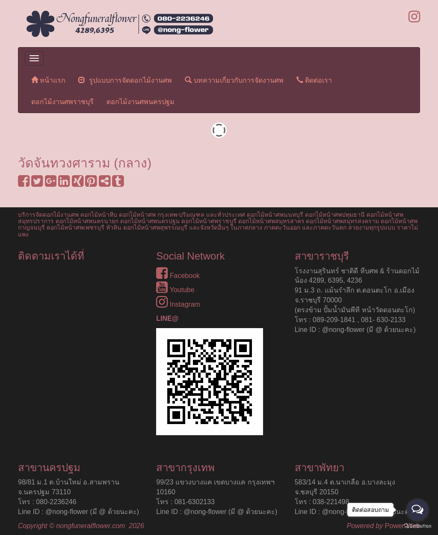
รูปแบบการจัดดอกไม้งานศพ (125, 80)
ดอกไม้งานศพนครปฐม (141, 101)
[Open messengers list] (417, 509)
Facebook (178, 275)
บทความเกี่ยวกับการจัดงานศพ (234, 80)
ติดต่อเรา (314, 80)
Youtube (175, 289)
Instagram (178, 304)
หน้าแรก (48, 80)
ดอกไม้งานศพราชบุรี (62, 101)
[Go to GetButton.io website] (417, 526)
